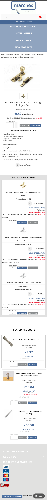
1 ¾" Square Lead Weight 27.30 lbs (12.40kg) (29, 413)
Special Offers (23, 34)
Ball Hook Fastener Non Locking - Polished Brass (23, 192)
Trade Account (23, 41)
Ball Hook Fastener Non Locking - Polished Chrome (23, 237)
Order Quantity (11, 121)
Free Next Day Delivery (23, 27)
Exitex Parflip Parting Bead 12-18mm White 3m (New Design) (29, 374)
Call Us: (23, 22)
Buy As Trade (24, 125)
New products (23, 48)
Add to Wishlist (23, 359)
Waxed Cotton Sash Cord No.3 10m (26, 340)
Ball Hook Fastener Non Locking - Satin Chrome (23, 283)
